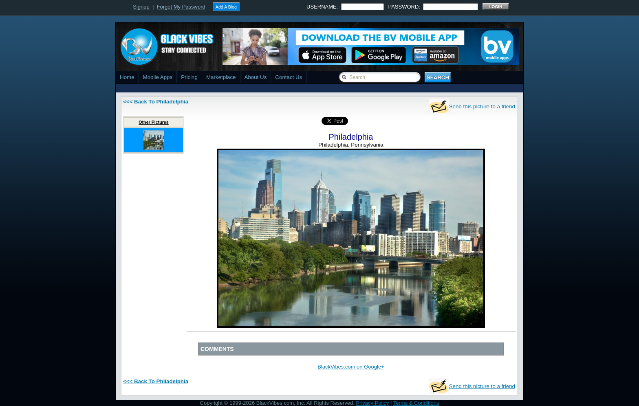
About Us (256, 77)
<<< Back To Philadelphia (155, 102)
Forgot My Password (181, 7)
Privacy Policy (372, 403)
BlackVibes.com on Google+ (350, 367)
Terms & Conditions (416, 403)
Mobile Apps (158, 77)
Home (127, 77)
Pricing (189, 77)
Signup (141, 7)
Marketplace (221, 77)
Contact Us (288, 77)
